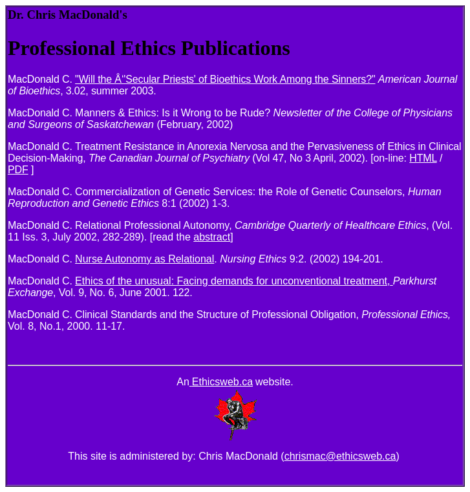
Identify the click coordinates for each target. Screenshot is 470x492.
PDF (18, 169)
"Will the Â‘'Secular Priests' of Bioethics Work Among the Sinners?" (225, 79)
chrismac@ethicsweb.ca (340, 456)
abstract (211, 236)
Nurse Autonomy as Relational (144, 258)
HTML (422, 158)
